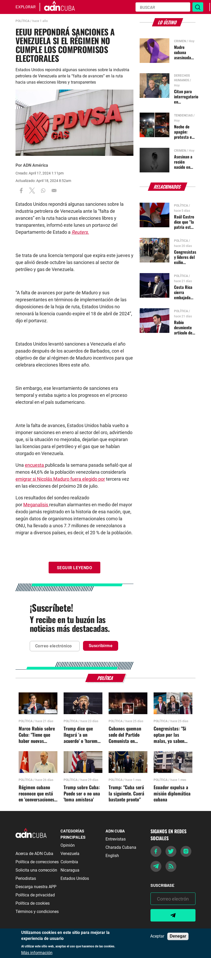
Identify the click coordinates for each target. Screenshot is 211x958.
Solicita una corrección (36, 870)
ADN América (35, 165)
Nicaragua (70, 870)
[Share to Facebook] (21, 190)
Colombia (69, 861)
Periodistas (26, 878)
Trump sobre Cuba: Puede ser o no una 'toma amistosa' (82, 793)
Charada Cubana (121, 847)
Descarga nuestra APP (36, 886)
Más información (36, 952)
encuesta (35, 465)
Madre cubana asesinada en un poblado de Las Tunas (183, 52)
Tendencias (183, 115)
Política (22, 21)
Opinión (68, 845)
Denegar (178, 936)
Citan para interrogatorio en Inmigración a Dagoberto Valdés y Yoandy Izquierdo (186, 96)
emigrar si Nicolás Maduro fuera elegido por (60, 479)
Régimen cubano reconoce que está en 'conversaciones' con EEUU (37, 793)
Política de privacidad (35, 895)
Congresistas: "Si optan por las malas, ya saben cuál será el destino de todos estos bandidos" (172, 735)
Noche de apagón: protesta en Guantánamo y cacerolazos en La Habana (184, 132)
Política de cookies (33, 903)
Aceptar (157, 936)
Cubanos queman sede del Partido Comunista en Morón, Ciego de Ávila (125, 735)
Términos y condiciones (37, 911)
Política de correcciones (37, 861)
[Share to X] (32, 190)
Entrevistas (116, 839)
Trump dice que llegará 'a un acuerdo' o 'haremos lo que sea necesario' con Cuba (83, 735)
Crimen (180, 41)
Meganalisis (36, 504)
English (112, 855)
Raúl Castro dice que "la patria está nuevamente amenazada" (184, 222)
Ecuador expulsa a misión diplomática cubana (172, 793)
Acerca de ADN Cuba (34, 853)
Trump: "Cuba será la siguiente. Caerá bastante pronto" (126, 793)
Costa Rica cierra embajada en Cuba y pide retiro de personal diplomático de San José (184, 292)
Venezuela (70, 853)
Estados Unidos (75, 878)
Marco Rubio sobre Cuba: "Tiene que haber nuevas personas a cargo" (37, 735)
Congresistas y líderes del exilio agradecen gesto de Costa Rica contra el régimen (185, 257)
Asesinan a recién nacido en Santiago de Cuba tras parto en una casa (184, 162)
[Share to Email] (54, 190)
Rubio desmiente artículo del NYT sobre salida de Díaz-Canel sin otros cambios (183, 327)
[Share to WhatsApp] (43, 190)
